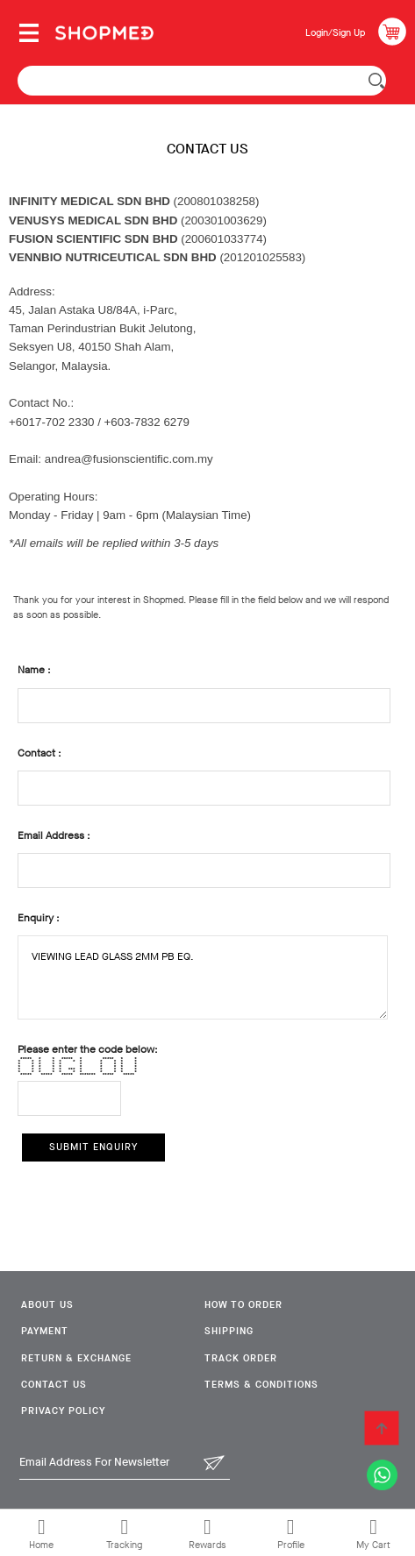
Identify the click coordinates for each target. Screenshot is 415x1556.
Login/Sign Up (335, 32)
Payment (44, 1331)
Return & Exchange (76, 1358)
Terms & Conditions (261, 1384)
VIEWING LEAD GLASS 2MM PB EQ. (203, 977)
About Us (47, 1304)
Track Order (240, 1358)
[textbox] (202, 81)
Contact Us (54, 1384)
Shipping (229, 1331)
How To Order (243, 1304)
